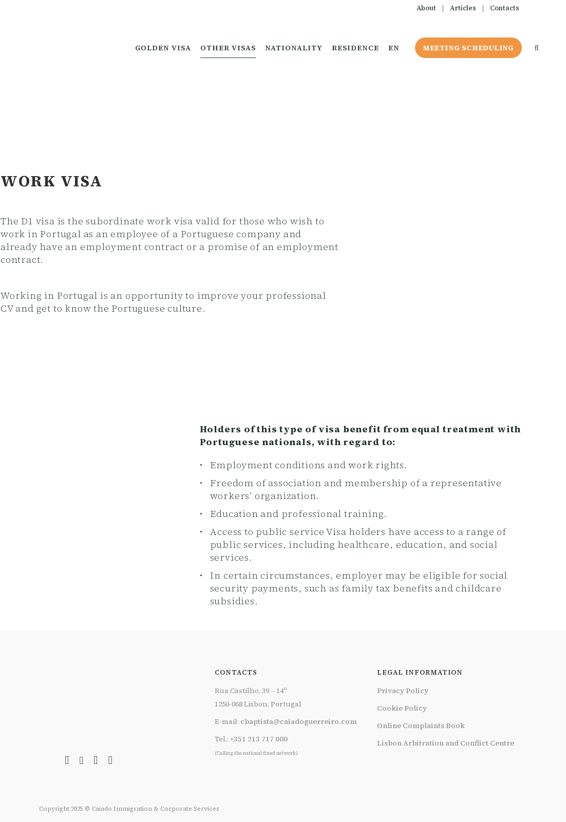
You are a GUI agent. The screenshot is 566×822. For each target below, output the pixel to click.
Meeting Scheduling (466, 48)
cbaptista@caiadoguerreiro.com (298, 721)
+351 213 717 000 (259, 739)
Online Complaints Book (421, 725)
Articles (463, 8)
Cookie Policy (402, 708)
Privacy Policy (402, 690)
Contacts (504, 8)
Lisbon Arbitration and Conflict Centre (445, 743)
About (426, 8)
